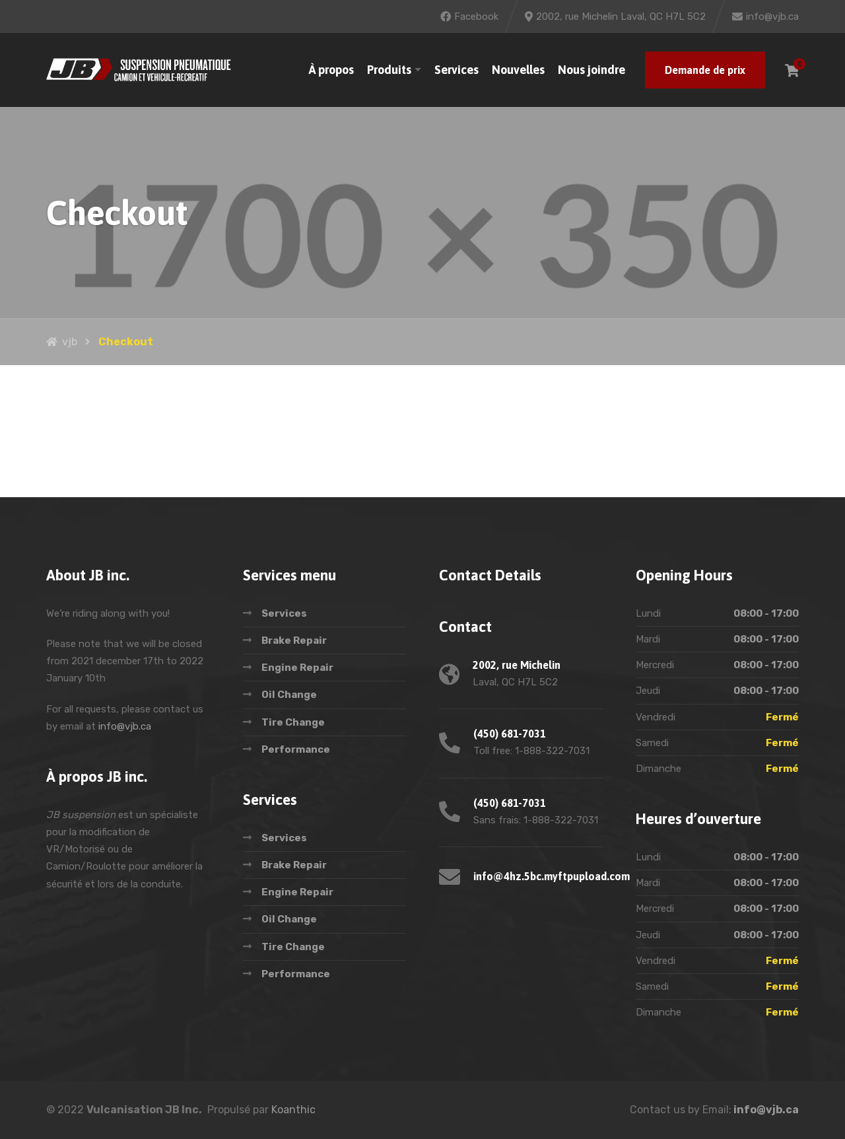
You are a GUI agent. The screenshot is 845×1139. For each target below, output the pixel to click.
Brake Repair (294, 640)
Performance (295, 749)
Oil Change (289, 695)
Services (456, 70)
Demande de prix (705, 70)
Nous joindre (591, 70)
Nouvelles (518, 70)
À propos (331, 70)
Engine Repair (297, 667)
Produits (389, 70)
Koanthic (293, 1109)
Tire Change (293, 722)
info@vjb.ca (124, 726)
